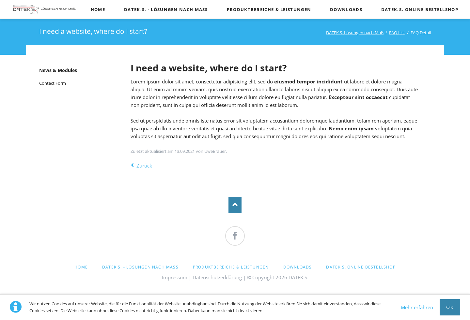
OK (450, 307)
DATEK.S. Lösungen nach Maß (355, 33)
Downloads (297, 267)
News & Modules (58, 70)
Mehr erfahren (417, 307)
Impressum (174, 277)
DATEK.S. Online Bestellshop (360, 267)
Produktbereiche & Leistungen (231, 267)
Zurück (144, 165)
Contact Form (52, 83)
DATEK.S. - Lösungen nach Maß (140, 267)
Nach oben (235, 205)
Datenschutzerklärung (217, 277)
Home (81, 267)
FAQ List (397, 33)
